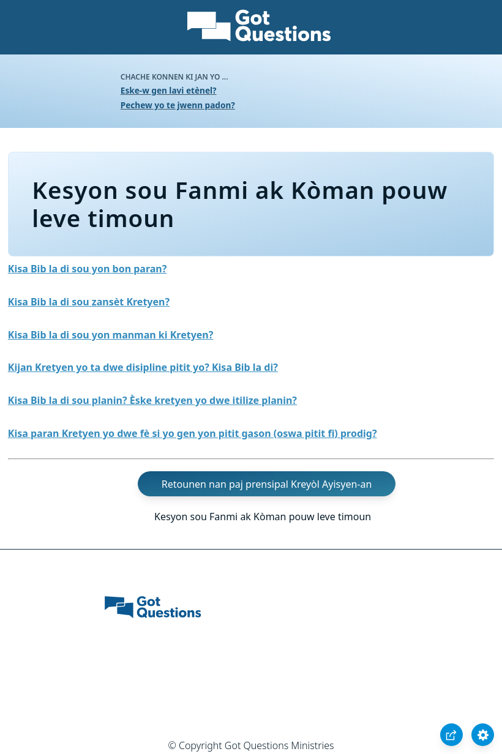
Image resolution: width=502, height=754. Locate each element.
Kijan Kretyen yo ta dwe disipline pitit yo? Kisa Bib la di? (143, 367)
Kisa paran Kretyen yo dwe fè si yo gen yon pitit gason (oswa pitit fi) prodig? (192, 433)
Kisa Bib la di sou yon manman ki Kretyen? (111, 335)
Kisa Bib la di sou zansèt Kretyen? (89, 301)
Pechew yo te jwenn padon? (178, 105)
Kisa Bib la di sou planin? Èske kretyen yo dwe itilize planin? (152, 400)
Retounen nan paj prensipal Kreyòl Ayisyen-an (267, 484)
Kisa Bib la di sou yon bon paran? (87, 268)
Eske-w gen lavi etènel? (169, 90)
